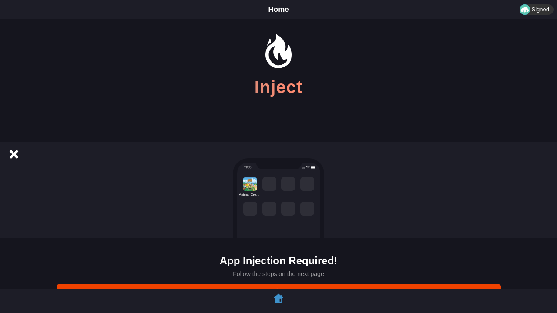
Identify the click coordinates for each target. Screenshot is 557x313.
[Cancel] (14, 154)
